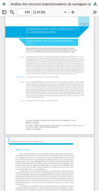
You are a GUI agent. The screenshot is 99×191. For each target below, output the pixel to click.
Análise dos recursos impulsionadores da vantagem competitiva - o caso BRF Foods (55, 4)
